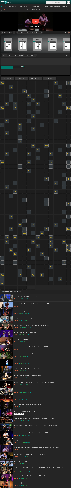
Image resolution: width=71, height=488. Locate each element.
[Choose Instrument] (35, 55)
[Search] (64, 2)
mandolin (20, 55)
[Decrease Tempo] (2, 32)
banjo (26, 55)
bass (32, 55)
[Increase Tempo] (14, 32)
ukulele (15, 55)
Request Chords (19, 413)
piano (9, 55)
